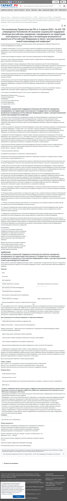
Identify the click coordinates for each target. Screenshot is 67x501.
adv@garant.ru (52, 483)
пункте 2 (21, 136)
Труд (39, 10)
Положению (5, 229)
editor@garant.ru (50, 479)
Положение (19, 48)
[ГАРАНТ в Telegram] (13, 2)
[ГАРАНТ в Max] (11, 2)
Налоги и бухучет (19, 10)
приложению (51, 146)
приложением (57, 67)
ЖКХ (56, 10)
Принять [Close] (18, 496)
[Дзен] (9, 2)
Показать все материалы (10, 463)
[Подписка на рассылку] (2, 2)
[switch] (21, 6)
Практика (34, 10)
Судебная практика (7, 10)
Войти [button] (55, 2)
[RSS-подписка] (23, 2)
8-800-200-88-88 (49, 474)
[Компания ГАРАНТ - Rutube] (21, 2)
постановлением (5, 100)
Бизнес (28, 10)
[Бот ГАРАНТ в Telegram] (16, 2)
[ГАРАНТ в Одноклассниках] (18, 2)
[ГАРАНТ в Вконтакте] (6, 2)
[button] (64, 6)
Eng (63, 2)
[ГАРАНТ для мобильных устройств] (4, 2)
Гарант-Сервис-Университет (31, 498)
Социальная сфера (48, 10)
